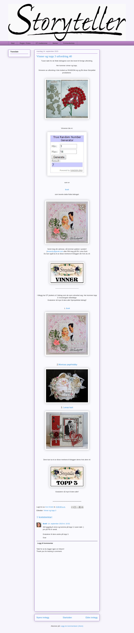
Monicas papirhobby (67, 364)
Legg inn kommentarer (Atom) (72, 626)
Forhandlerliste (68, 43)
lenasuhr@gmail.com (55, 251)
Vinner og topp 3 (50, 510)
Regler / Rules (25, 43)
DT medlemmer (41, 43)
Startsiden (67, 617)
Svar (44, 538)
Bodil (67, 190)
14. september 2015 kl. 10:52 (59, 524)
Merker (55, 43)
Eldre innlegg (91, 617)
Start (13, 43)
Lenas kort (68, 407)
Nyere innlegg (43, 617)
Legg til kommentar (45, 543)
